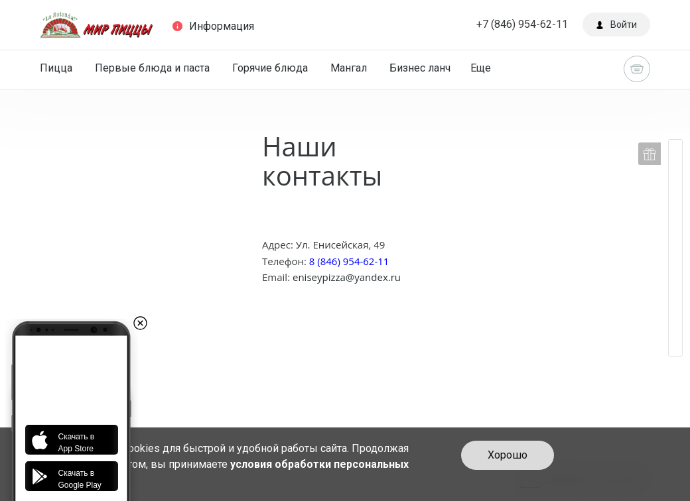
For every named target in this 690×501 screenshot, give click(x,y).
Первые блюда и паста (152, 68)
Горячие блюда (270, 68)
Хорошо (507, 455)
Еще (480, 68)
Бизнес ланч (419, 68)
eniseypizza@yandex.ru (347, 277)
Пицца (56, 68)
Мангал (348, 68)
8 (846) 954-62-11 (348, 261)
